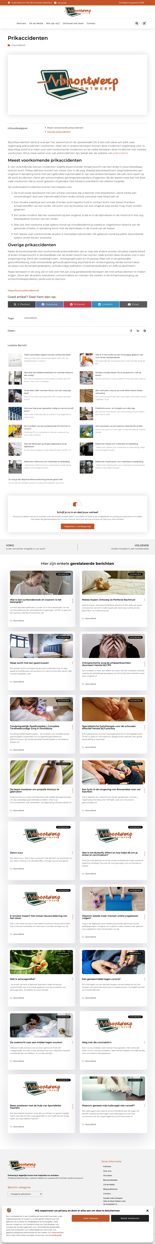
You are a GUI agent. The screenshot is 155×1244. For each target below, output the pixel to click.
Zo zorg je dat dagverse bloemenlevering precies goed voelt (35, 479)
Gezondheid (18, 45)
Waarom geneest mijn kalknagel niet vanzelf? (108, 1105)
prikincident (120, 153)
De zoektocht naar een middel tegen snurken (36, 1042)
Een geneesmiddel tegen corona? (101, 979)
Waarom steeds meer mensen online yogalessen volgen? (110, 917)
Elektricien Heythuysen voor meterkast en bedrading (119, 461)
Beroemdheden (110, 1180)
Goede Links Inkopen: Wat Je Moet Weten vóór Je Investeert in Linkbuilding (114, 1202)
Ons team (107, 1175)
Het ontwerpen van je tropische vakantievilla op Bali (118, 426)
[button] (147, 1210)
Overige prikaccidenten (59, 131)
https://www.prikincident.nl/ (23, 290)
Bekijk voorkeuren (130, 1218)
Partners (21, 23)
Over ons (107, 1171)
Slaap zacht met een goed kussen (29, 662)
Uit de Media (36, 23)
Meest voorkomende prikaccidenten (65, 127)
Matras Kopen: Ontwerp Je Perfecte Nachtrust (108, 599)
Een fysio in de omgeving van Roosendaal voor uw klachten (111, 790)
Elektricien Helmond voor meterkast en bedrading (47, 461)
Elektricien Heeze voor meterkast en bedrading (116, 444)
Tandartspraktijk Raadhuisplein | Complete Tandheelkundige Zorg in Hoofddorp (34, 727)
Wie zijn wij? (53, 23)
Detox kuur (16, 852)
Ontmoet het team (73, 23)
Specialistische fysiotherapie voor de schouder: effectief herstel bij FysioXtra (109, 727)
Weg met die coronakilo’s (97, 1042)
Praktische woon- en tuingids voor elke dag (115, 408)
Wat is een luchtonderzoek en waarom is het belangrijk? (35, 600)
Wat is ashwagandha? (22, 979)
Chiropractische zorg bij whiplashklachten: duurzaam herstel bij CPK (106, 664)
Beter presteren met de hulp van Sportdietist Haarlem (35, 1106)
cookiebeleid (55, 1235)
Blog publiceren (110, 1189)
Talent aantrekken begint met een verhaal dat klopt (47, 355)
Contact (91, 23)
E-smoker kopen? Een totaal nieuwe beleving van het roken (38, 917)
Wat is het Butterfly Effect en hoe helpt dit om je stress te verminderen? (110, 853)
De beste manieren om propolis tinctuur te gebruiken (34, 790)
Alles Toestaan (90, 1218)
